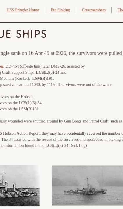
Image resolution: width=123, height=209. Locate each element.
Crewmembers (94, 10)
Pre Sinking (60, 10)
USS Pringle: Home (23, 10)
